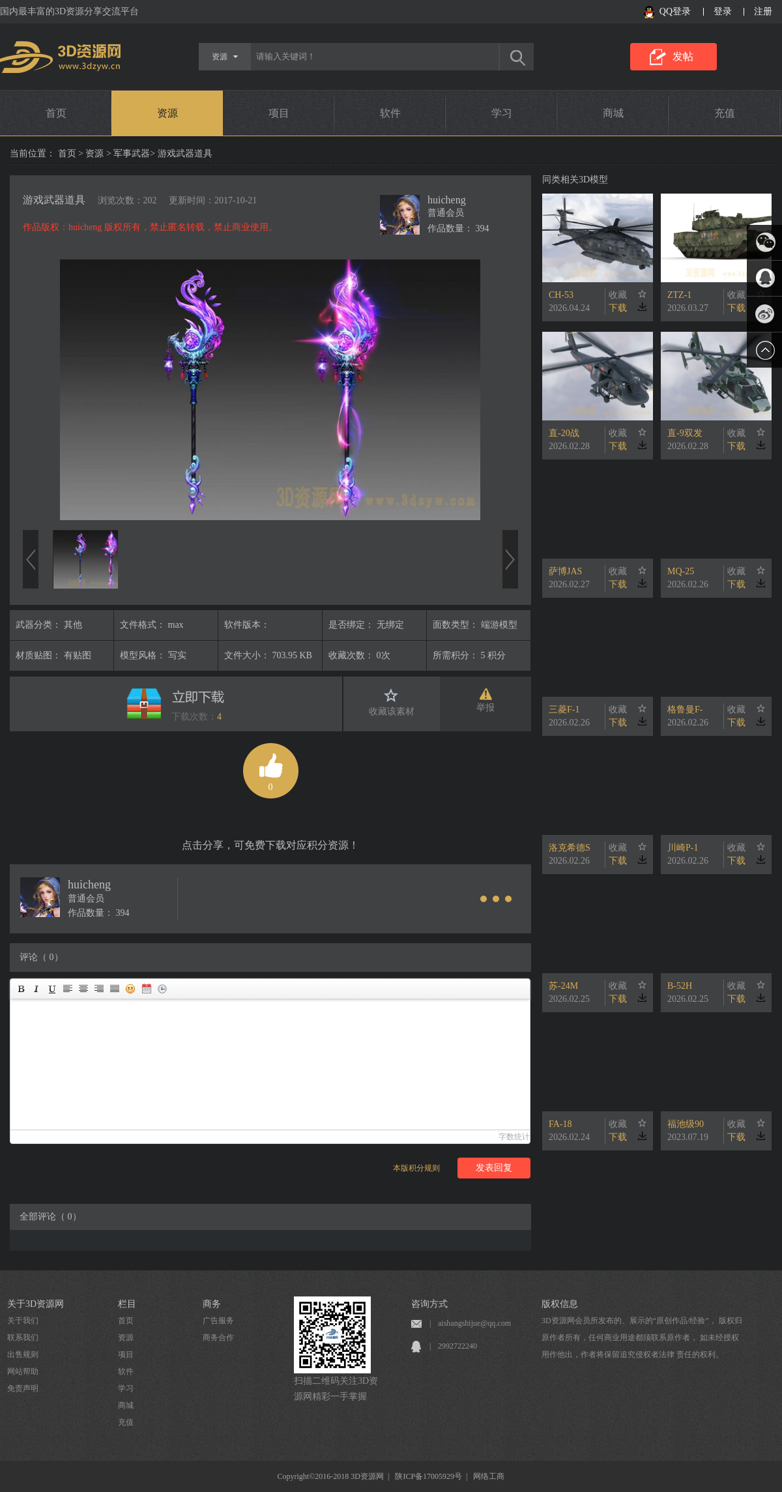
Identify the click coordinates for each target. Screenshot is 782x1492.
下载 (618, 308)
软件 (390, 113)
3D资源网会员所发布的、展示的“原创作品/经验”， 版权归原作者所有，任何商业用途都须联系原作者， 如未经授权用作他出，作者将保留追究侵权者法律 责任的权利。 (642, 1337)
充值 (724, 113)
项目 (278, 113)
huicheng (446, 199)
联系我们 (22, 1337)
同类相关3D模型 (575, 179)
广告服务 (218, 1320)
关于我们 (22, 1320)
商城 (613, 113)
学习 (501, 113)
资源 (167, 113)
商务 (212, 1304)
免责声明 (22, 1388)
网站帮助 (22, 1371)
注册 (763, 11)
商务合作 (218, 1337)
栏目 (127, 1304)
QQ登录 (675, 11)
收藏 (618, 295)
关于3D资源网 (35, 1304)
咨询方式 (429, 1304)
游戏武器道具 (54, 199)
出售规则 (22, 1354)
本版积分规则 (416, 1168)
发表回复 (494, 1168)
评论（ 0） (41, 957)
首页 (56, 113)
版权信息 (560, 1304)
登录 (723, 11)
